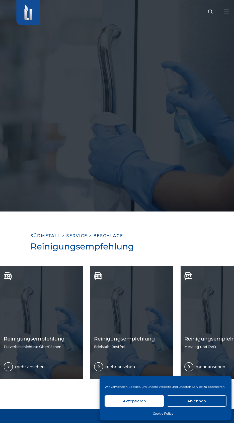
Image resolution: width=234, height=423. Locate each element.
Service (77, 235)
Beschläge (108, 235)
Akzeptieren (134, 401)
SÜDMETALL (45, 235)
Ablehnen (196, 401)
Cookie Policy (163, 413)
